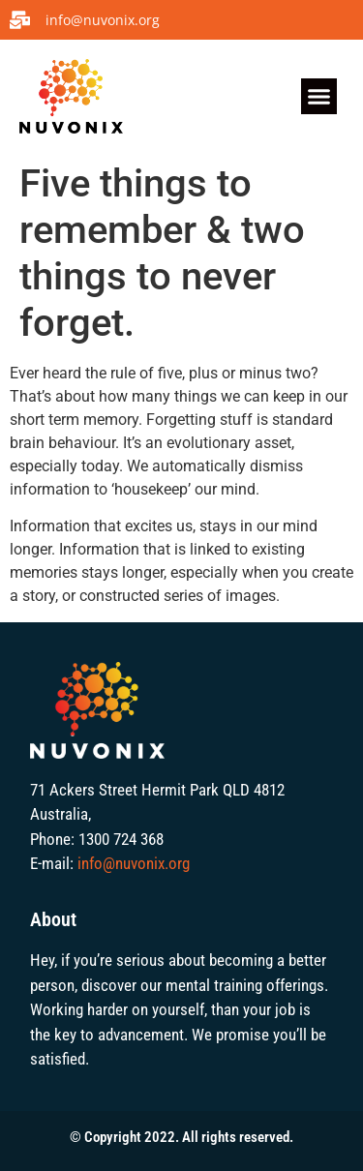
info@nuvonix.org (133, 863)
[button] (319, 96)
